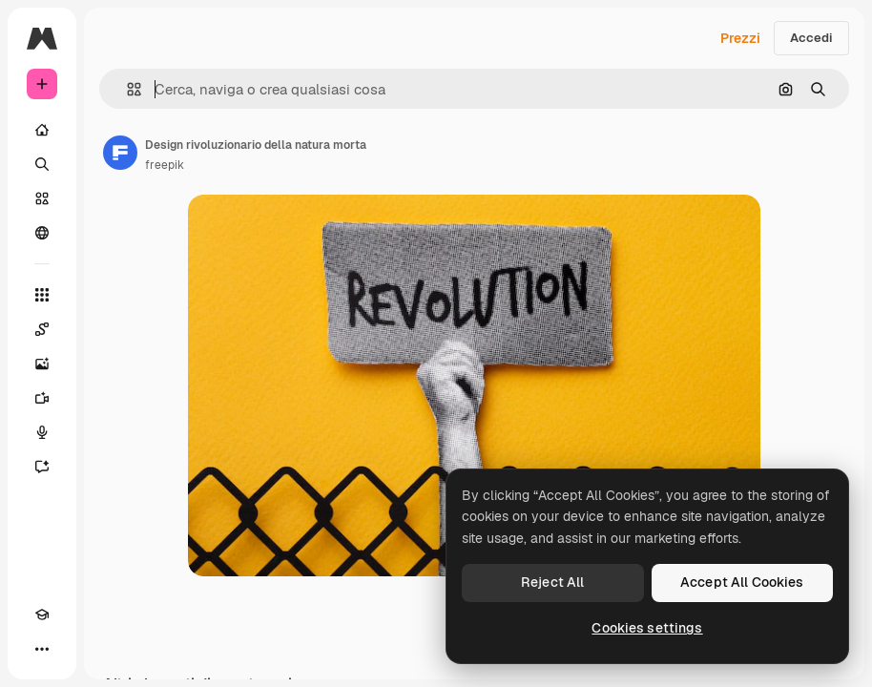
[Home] (42, 129)
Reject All (552, 582)
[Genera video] (42, 398)
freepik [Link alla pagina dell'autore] (164, 165)
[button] (126, 89)
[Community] (42, 233)
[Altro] (42, 649)
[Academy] (42, 614)
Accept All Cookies (742, 582)
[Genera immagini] (42, 363)
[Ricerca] (42, 164)
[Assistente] (42, 466)
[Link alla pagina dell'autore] (120, 152)
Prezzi (740, 38)
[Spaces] (42, 329)
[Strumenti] (42, 295)
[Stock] (42, 198)
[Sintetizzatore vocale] (42, 432)
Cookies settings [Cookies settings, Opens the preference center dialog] (647, 627)
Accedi (811, 38)
